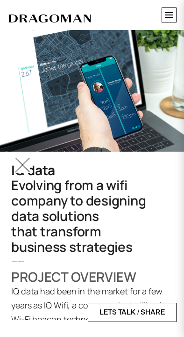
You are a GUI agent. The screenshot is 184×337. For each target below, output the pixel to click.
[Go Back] (22, 165)
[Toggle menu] (169, 14)
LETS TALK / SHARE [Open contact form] (132, 312)
